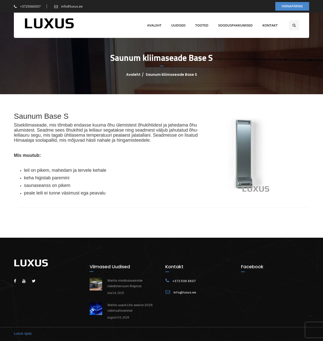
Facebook (252, 266)
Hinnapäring (292, 6)
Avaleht (154, 25)
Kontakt (270, 25)
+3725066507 (27, 6)
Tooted (201, 25)
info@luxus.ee (68, 6)
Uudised (178, 25)
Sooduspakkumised (235, 25)
